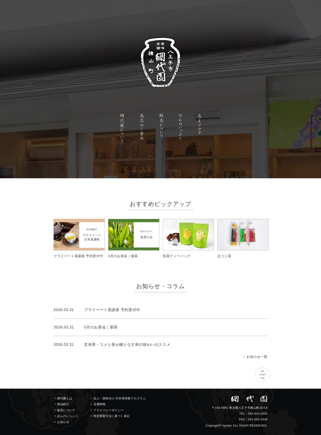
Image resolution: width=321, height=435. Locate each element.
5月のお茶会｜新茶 (101, 327)
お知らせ (63, 422)
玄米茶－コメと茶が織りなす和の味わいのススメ (127, 344)
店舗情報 (99, 404)
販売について (66, 410)
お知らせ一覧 (257, 357)
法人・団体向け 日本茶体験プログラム (119, 398)
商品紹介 (63, 404)
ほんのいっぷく (67, 416)
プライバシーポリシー (108, 410)
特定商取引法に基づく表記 (111, 416)
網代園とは (64, 398)
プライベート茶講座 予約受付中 (112, 310)
